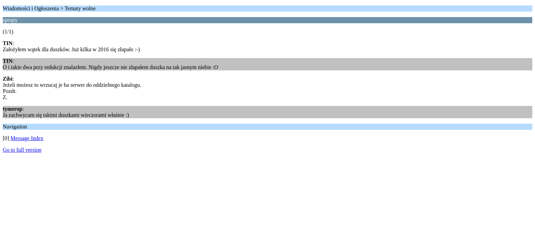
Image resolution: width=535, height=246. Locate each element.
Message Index (27, 138)
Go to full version (22, 150)
